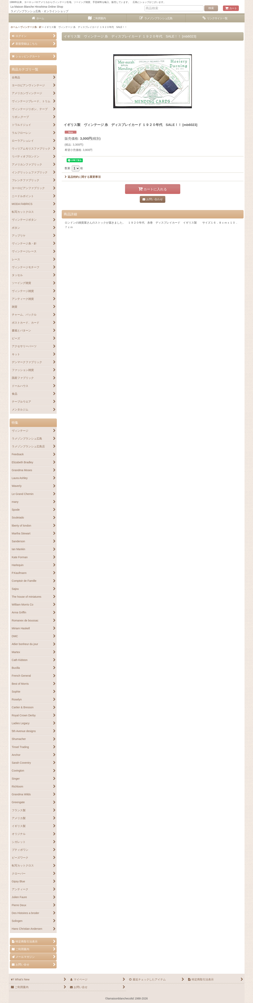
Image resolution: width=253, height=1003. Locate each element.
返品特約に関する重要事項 (83, 176)
